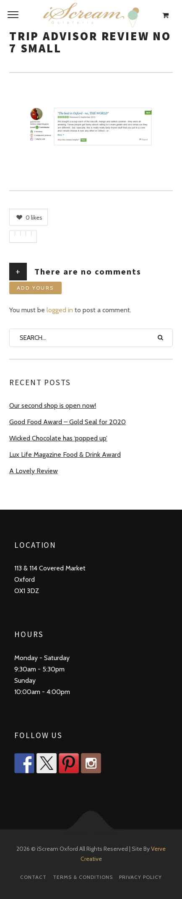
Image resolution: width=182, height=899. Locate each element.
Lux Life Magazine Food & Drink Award (65, 455)
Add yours (35, 288)
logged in (60, 310)
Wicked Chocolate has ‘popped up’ (58, 438)
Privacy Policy (140, 877)
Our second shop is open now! (52, 405)
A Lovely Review (33, 471)
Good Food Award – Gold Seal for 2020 (67, 422)
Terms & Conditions (83, 877)
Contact (33, 877)
